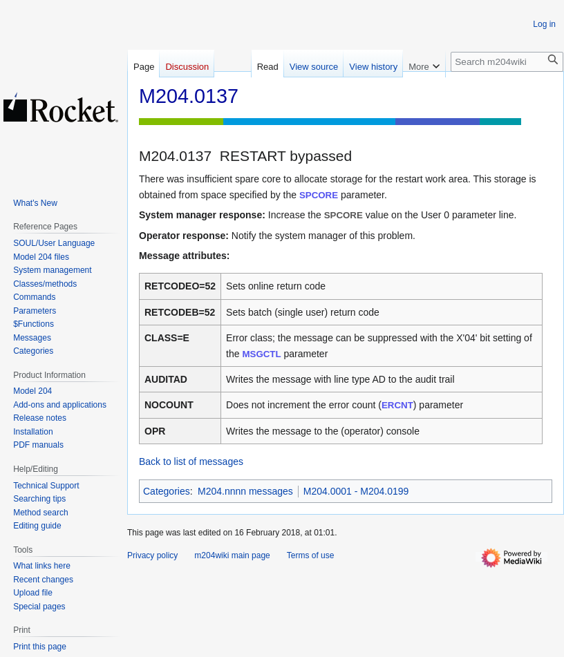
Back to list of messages (191, 461)
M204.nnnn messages (245, 491)
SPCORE (318, 195)
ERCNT (397, 405)
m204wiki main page (232, 555)
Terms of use (311, 555)
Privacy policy (152, 555)
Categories (166, 491)
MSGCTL (261, 354)
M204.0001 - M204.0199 (356, 491)
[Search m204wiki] (507, 62)
